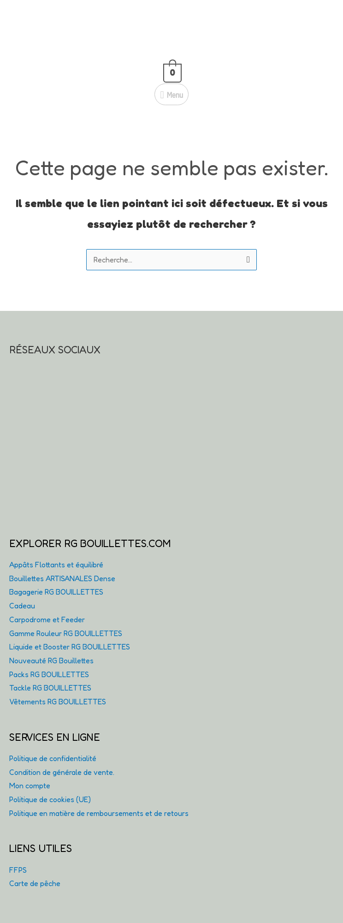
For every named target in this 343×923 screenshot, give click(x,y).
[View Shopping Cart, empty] (171, 71)
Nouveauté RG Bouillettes (51, 660)
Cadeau (22, 605)
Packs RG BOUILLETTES (49, 674)
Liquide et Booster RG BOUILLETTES (69, 646)
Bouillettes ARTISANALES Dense (62, 578)
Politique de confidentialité (52, 758)
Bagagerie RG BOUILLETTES (56, 591)
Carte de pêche (34, 883)
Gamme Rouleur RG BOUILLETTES (65, 633)
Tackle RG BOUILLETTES (50, 687)
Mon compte (29, 785)
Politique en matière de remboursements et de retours (99, 813)
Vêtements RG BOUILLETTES (57, 701)
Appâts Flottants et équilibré (56, 564)
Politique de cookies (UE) (50, 799)
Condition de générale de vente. (61, 772)
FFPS (18, 870)
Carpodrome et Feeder (47, 619)
